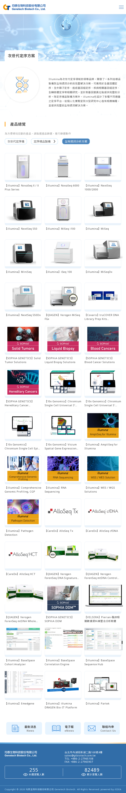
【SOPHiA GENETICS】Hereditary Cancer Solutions (19, 403)
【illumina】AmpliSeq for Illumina (101, 446)
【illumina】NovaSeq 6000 (62, 185)
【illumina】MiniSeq (18, 272)
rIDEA (118, 789)
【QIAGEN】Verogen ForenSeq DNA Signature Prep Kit (61, 576)
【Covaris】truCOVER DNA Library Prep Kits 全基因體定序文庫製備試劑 (101, 317)
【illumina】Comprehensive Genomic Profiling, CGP (23, 489)
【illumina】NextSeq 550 (21, 228)
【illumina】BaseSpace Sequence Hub (99, 662)
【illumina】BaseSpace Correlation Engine (60, 662)
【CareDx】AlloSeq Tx (59, 531)
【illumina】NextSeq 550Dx (23, 315)
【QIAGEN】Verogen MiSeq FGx (62, 317)
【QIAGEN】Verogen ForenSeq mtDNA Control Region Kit (100, 576)
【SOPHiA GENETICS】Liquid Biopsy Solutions (60, 360)
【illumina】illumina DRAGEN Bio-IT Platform (61, 705)
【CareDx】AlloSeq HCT (20, 574)
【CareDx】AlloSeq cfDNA (101, 531)
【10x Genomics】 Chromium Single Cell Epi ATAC (21, 446)
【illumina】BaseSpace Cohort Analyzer (20, 662)
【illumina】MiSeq (96, 228)
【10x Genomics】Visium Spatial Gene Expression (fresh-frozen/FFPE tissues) (62, 446)
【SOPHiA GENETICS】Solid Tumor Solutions (23, 360)
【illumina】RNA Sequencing (56, 489)
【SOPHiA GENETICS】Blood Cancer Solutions (99, 360)
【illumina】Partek (96, 703)
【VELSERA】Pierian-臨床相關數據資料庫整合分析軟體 (102, 619)
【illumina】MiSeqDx (98, 272)
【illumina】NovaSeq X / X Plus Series (22, 187)
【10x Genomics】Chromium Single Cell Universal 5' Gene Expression (102, 403)
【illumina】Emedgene (19, 703)
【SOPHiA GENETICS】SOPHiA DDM (59, 619)
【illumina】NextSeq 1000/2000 (98, 187)
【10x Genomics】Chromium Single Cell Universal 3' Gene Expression (63, 403)
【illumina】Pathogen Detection (19, 533)
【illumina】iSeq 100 (58, 272)
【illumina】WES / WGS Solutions (99, 489)
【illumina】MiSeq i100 (60, 228)
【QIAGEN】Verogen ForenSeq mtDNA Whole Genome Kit (20, 619)
